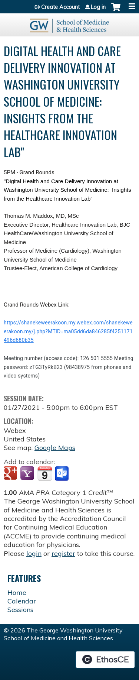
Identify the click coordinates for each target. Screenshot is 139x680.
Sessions (20, 609)
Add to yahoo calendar (28, 473)
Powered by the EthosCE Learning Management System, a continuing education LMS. (105, 659)
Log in (98, 7)
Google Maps (54, 447)
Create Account (60, 7)
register (63, 553)
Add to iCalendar (44, 473)
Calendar (21, 601)
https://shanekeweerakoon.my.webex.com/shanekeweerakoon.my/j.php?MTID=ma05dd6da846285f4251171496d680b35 (68, 331)
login (34, 553)
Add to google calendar (11, 473)
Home (16, 592)
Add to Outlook (62, 473)
